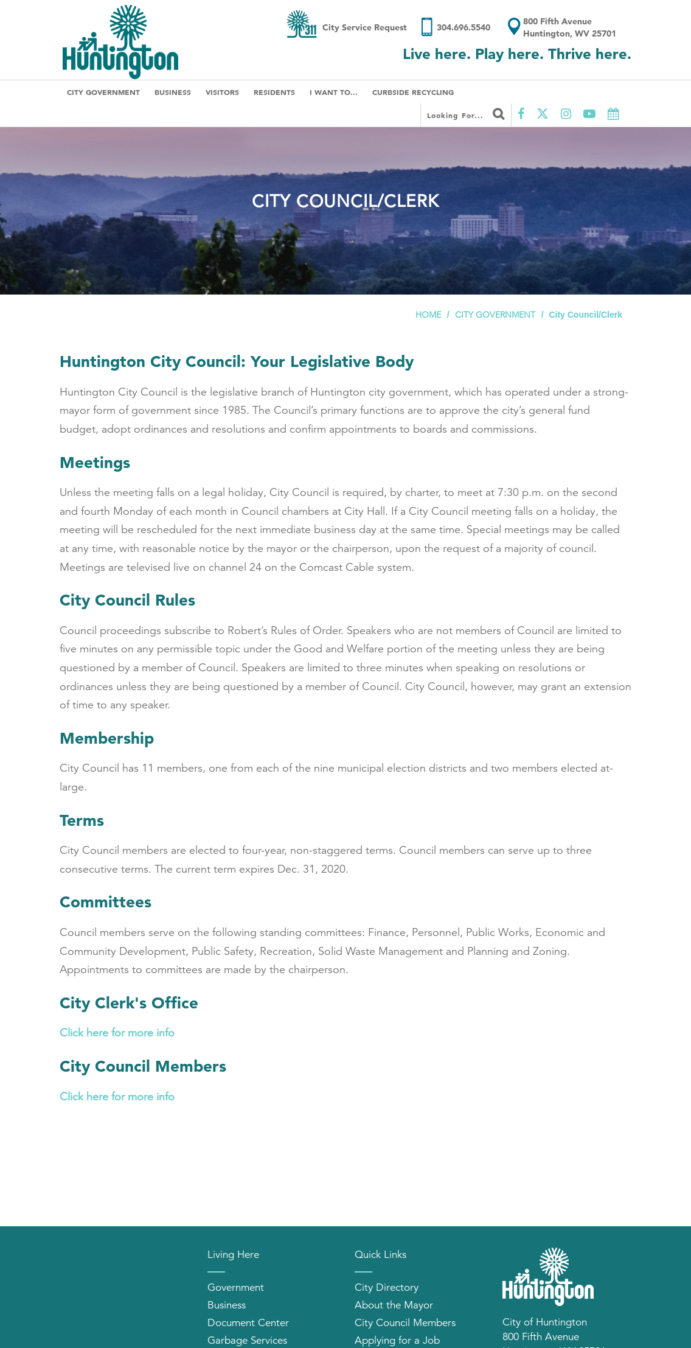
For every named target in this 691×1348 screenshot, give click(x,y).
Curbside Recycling (413, 92)
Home (428, 314)
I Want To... (334, 92)
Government (235, 1287)
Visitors (222, 92)
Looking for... (466, 114)
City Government (103, 92)
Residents (274, 92)
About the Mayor (394, 1305)
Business (173, 92)
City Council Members (405, 1322)
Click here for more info (117, 1032)
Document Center (248, 1322)
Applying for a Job (397, 1340)
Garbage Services (247, 1340)
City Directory (386, 1287)
